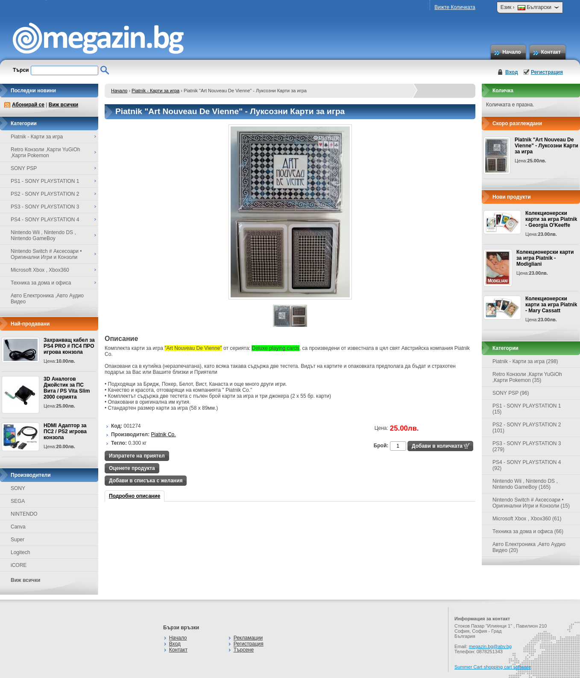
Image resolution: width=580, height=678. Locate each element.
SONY (18, 488)
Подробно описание (134, 496)
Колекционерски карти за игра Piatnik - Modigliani (545, 258)
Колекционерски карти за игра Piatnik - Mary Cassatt (551, 305)
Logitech (20, 552)
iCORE (18, 565)
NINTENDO (24, 514)
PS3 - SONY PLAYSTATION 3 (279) (526, 446)
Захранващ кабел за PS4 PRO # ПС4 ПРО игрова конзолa (69, 346)
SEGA (18, 501)
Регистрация (547, 72)
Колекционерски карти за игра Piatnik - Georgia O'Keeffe (551, 219)
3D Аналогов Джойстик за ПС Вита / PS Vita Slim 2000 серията (67, 388)
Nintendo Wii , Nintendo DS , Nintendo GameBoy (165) (525, 484)
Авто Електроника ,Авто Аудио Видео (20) (528, 547)
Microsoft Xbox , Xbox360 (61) (526, 519)
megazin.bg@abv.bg (490, 646)
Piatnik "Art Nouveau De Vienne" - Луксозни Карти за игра (546, 146)
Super (17, 540)
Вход (511, 72)
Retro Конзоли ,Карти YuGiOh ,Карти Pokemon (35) (527, 377)
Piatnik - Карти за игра (155, 90)
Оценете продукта (132, 468)
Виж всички (63, 105)
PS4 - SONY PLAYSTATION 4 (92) (526, 465)
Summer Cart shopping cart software (492, 666)
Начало (511, 52)
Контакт (551, 52)
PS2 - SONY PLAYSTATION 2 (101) (526, 428)
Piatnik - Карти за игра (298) (525, 361)
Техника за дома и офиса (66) (527, 531)
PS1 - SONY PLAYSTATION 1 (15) (526, 409)
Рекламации (248, 638)
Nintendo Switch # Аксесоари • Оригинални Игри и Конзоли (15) (531, 503)
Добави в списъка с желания (145, 481)
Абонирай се (28, 105)
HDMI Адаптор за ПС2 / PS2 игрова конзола (65, 431)
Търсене (244, 650)
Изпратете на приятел (137, 456)
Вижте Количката (454, 7)
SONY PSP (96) (510, 393)
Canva (18, 527)
